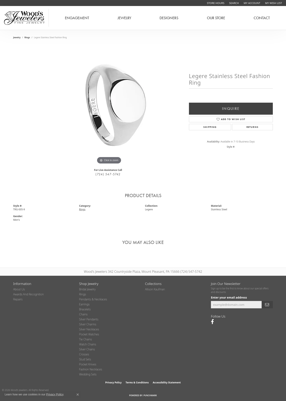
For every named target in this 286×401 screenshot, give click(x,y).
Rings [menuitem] (82, 294)
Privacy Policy (113, 382)
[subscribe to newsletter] (267, 304)
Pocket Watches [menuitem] (89, 334)
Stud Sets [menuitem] (85, 359)
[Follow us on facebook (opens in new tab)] (212, 321)
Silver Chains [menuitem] (87, 349)
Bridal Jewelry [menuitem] (87, 289)
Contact (262, 17)
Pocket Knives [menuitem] (87, 364)
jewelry (17, 37)
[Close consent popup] (77, 394)
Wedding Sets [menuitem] (87, 374)
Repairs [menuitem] (18, 299)
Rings (27, 37)
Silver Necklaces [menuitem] (89, 329)
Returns (252, 127)
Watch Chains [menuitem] (87, 344)
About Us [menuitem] (19, 289)
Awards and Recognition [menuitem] (28, 294)
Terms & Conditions (137, 382)
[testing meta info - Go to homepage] (24, 18)
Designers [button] (169, 17)
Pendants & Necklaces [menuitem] (93, 299)
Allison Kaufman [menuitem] (155, 289)
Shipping (210, 127)
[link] (215, 3)
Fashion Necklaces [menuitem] (90, 369)
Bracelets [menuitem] (85, 309)
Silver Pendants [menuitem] (88, 319)
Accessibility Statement (167, 382)
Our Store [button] (216, 17)
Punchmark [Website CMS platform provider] (150, 395)
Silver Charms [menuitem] (87, 324)
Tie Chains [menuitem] (85, 339)
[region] (109, 105)
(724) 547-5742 (107, 174)
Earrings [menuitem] (84, 304)
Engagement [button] (77, 17)
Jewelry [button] (124, 17)
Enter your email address (229, 297)
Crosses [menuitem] (84, 354)
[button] (233, 3)
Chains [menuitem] (83, 314)
